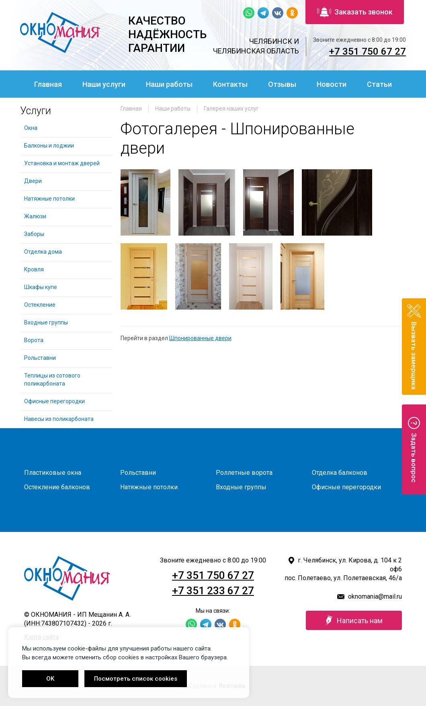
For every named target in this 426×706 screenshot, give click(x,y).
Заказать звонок (355, 12)
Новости (331, 84)
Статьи (379, 84)
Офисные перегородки (54, 401)
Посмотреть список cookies (135, 678)
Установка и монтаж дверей (62, 163)
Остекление (39, 305)
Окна (30, 128)
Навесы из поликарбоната (59, 419)
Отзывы (282, 84)
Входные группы (46, 322)
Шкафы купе (40, 287)
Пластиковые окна (52, 472)
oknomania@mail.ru (375, 596)
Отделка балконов (339, 472)
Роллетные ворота (244, 472)
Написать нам (354, 620)
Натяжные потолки (49, 198)
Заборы (34, 234)
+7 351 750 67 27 (367, 51)
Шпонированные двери (200, 338)
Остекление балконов (57, 487)
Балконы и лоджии (49, 145)
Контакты (230, 84)
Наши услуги (103, 84)
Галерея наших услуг (231, 108)
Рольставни (40, 358)
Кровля (34, 269)
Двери (33, 181)
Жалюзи (35, 216)
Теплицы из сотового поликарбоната (52, 379)
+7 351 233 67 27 (213, 591)
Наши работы (169, 84)
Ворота (33, 340)
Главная (48, 84)
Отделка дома (43, 251)
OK (50, 678)
